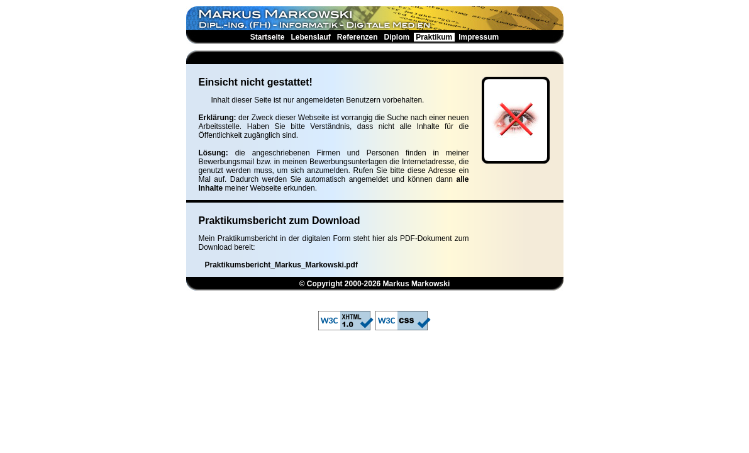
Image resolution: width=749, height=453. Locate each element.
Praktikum (434, 37)
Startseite (267, 37)
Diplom (396, 37)
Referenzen (357, 37)
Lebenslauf (311, 37)
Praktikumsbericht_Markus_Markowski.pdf (281, 264)
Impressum (479, 37)
